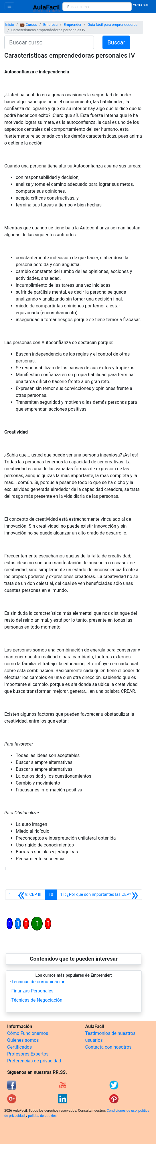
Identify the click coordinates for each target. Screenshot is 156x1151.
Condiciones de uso (122, 1111)
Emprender (72, 24)
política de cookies (42, 1116)
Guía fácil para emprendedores (112, 24)
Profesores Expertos (27, 1054)
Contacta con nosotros (108, 1047)
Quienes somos (23, 1040)
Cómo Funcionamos (27, 1033)
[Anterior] (29, 894)
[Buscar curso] (97, 6)
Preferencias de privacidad (34, 1061)
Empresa (50, 24)
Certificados (19, 1047)
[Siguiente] (100, 894)
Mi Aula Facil (141, 4)
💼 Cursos (28, 24)
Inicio (9, 24)
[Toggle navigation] (9, 6)
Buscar (116, 42)
